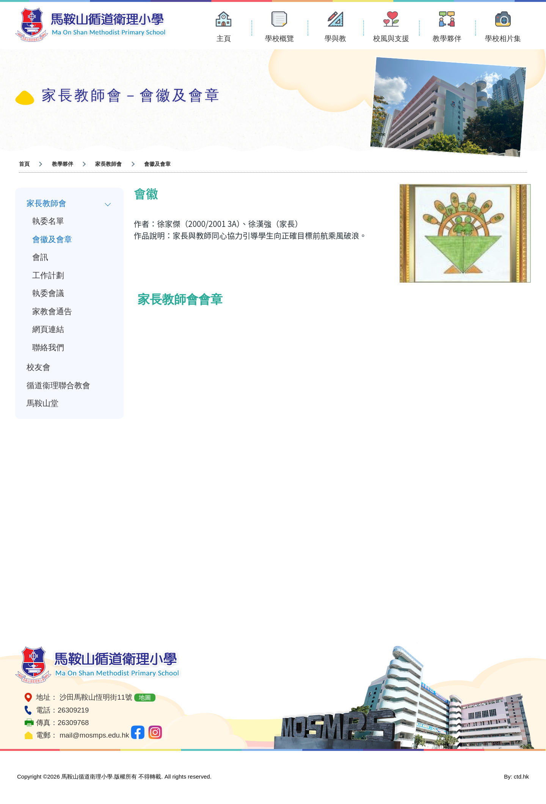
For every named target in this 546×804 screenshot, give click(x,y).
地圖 (145, 697)
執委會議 (48, 294)
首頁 (24, 164)
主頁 (224, 38)
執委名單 (48, 221)
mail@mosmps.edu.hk (94, 735)
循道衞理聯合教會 (58, 387)
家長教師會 (108, 164)
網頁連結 (48, 330)
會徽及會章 (52, 239)
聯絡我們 (48, 349)
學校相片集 (503, 38)
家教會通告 (52, 312)
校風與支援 (391, 38)
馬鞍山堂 (42, 405)
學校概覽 (279, 38)
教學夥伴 (447, 38)
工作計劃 (48, 276)
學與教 (335, 38)
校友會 (38, 369)
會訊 (40, 258)
